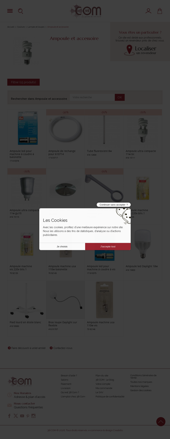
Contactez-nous (62, 348)
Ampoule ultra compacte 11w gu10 (25, 211)
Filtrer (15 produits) (23, 82)
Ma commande (104, 388)
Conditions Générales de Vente (143, 376)
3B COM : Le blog (105, 380)
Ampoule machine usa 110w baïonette (62, 267)
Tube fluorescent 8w (99, 151)
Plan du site (102, 375)
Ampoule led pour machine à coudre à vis (101, 267)
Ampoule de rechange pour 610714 (61, 152)
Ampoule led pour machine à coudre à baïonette (22, 154)
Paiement (66, 384)
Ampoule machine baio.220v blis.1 (137, 211)
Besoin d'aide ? (69, 375)
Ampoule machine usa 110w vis (100, 323)
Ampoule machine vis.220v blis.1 (21, 267)
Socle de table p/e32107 (63, 210)
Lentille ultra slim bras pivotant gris (101, 211)
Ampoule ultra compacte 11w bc (141, 152)
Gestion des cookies (140, 390)
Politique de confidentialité (110, 396)
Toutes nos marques (141, 382)
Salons (64, 380)
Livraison (66, 388)
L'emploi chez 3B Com (73, 396)
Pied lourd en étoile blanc (25, 322)
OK (120, 97)
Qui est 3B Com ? (70, 392)
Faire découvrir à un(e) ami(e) (29, 348)
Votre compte (103, 384)
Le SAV (99, 392)
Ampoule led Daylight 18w (142, 266)
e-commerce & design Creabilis (105, 430)
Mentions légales (139, 386)
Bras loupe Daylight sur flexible (62, 323)
